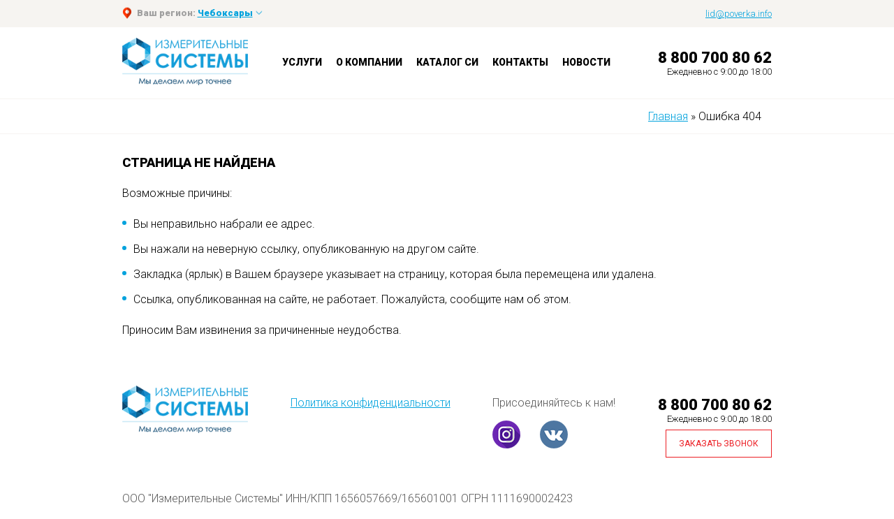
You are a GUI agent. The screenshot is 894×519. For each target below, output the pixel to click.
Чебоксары (225, 13)
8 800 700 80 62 (715, 57)
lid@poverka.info (738, 13)
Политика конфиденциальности (370, 402)
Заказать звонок (719, 443)
